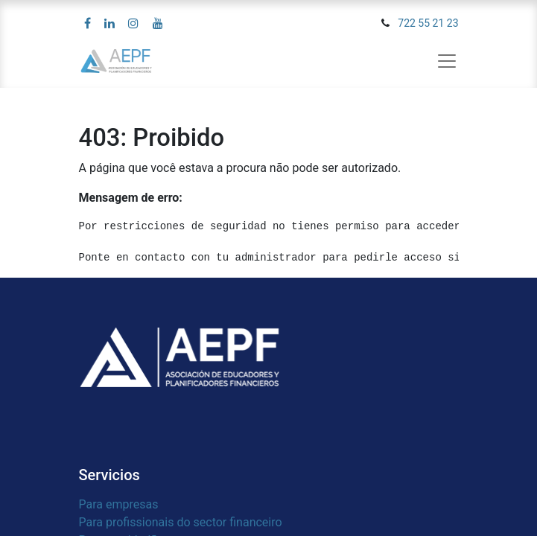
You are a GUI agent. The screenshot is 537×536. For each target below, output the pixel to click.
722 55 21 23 (428, 23)
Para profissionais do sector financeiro (180, 522)
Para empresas (119, 504)
